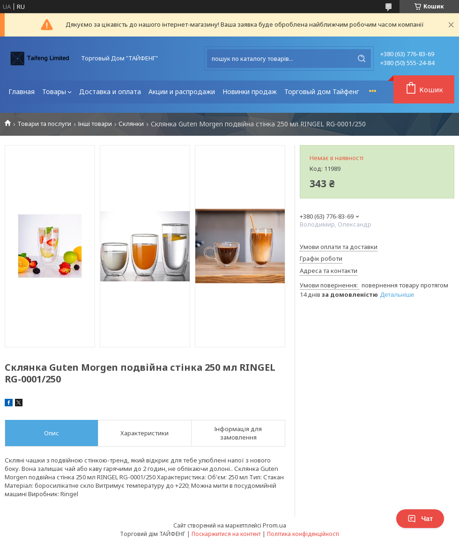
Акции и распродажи (181, 91)
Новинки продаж (249, 91)
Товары (54, 91)
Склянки (131, 124)
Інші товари (95, 124)
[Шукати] (361, 58)
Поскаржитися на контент (226, 534)
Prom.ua (274, 525)
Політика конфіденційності (303, 534)
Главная (21, 91)
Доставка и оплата (110, 91)
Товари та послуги (44, 124)
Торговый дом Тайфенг (321, 91)
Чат (420, 518)
